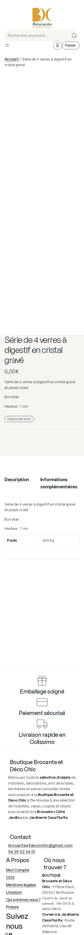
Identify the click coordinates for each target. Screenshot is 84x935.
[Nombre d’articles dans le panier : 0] (71, 45)
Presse (12, 906)
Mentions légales (21, 884)
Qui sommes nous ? (23, 899)
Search (73, 35)
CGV (10, 877)
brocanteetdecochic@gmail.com (40, 845)
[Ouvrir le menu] (7, 45)
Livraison (14, 892)
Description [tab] (16, 479)
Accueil (11, 59)
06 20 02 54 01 (21, 851)
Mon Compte (17, 870)
